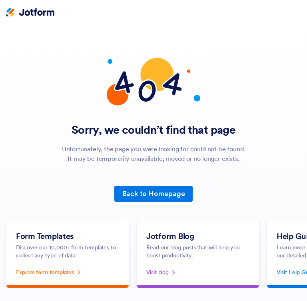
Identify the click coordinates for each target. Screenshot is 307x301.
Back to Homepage (153, 193)
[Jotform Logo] (30, 13)
